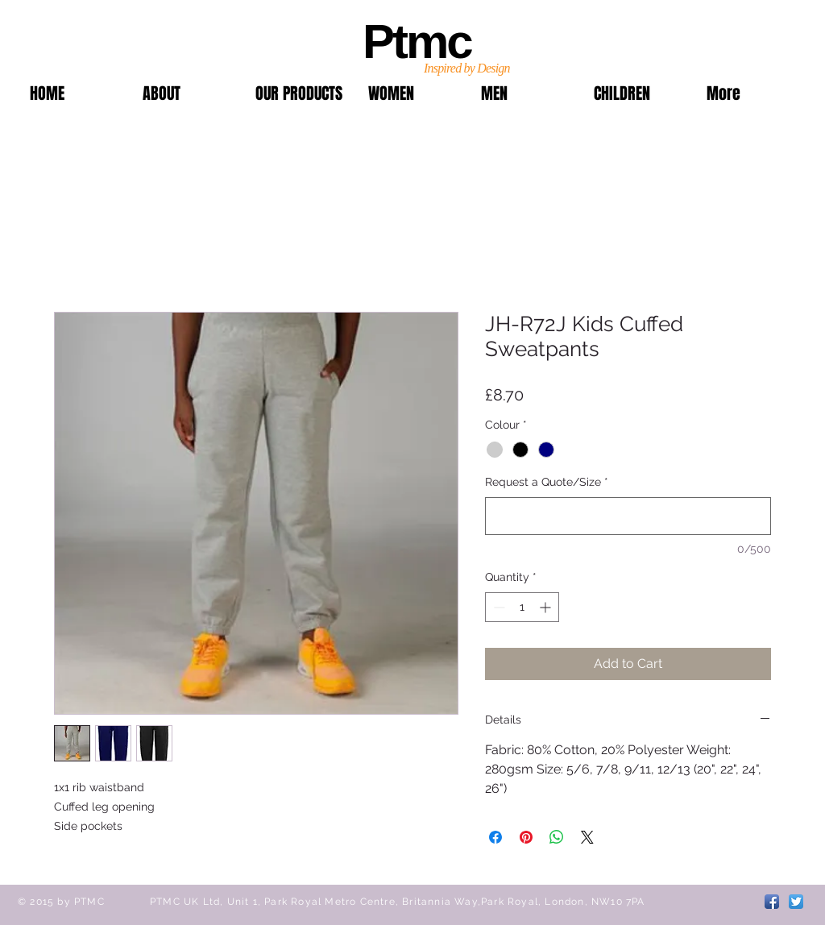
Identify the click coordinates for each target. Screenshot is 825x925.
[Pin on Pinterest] (526, 837)
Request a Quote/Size (546, 481)
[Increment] (547, 607)
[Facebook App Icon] (772, 901)
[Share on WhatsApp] (556, 837)
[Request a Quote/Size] (628, 516)
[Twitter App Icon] (796, 901)
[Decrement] (497, 607)
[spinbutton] (522, 607)
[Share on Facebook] (495, 837)
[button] (299, 94)
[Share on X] (587, 837)
